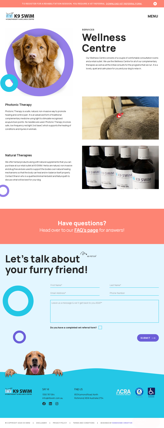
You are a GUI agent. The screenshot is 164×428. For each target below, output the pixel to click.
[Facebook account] (44, 404)
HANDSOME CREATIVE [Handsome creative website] (122, 423)
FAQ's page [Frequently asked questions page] (86, 230)
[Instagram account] (56, 404)
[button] (155, 3)
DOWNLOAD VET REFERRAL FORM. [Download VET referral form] (124, 3)
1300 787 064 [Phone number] (48, 394)
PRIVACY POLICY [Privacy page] (60, 423)
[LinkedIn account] (50, 404)
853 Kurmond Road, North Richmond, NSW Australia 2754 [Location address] (88, 396)
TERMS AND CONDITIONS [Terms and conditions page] (83, 423)
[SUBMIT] (148, 338)
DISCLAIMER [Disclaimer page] (41, 423)
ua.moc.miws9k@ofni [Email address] (52, 398)
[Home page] (20, 16)
